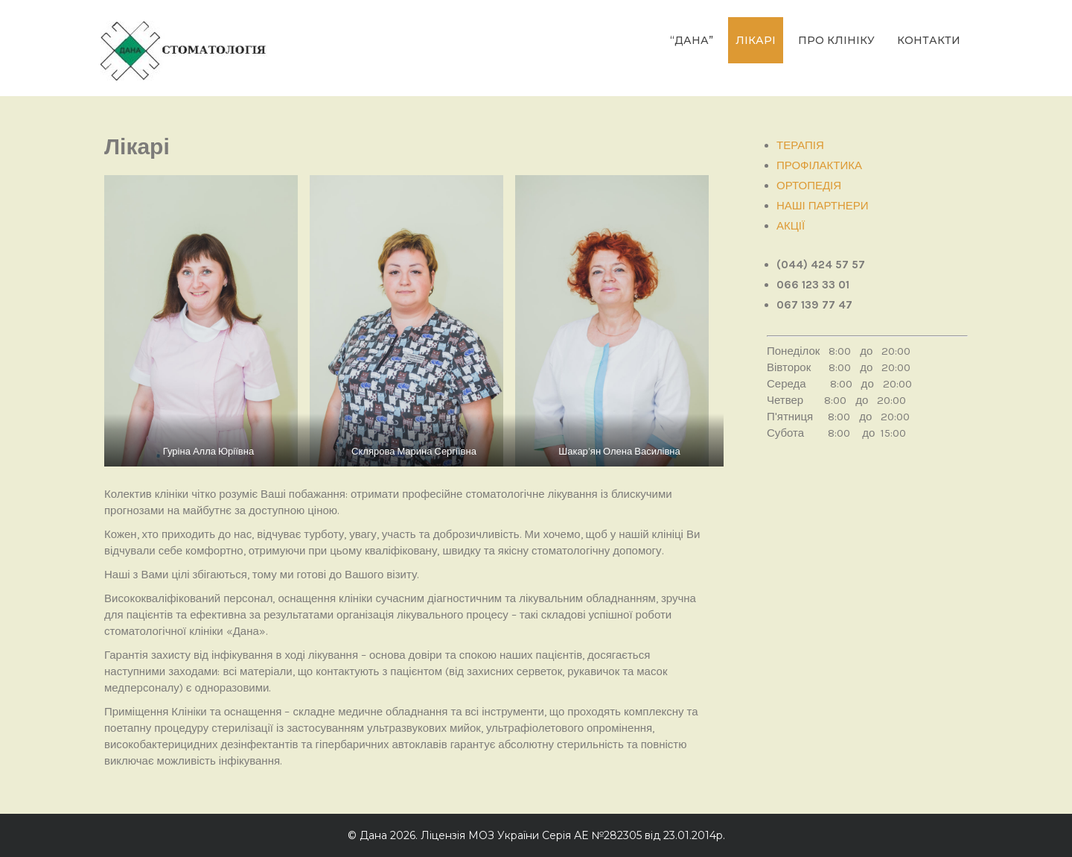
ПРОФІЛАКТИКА (819, 165)
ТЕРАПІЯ (800, 145)
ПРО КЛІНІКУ (836, 40)
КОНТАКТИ (928, 40)
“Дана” (691, 40)
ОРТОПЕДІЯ (808, 185)
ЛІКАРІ (756, 40)
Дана (373, 835)
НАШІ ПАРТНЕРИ (822, 205)
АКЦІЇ (790, 226)
